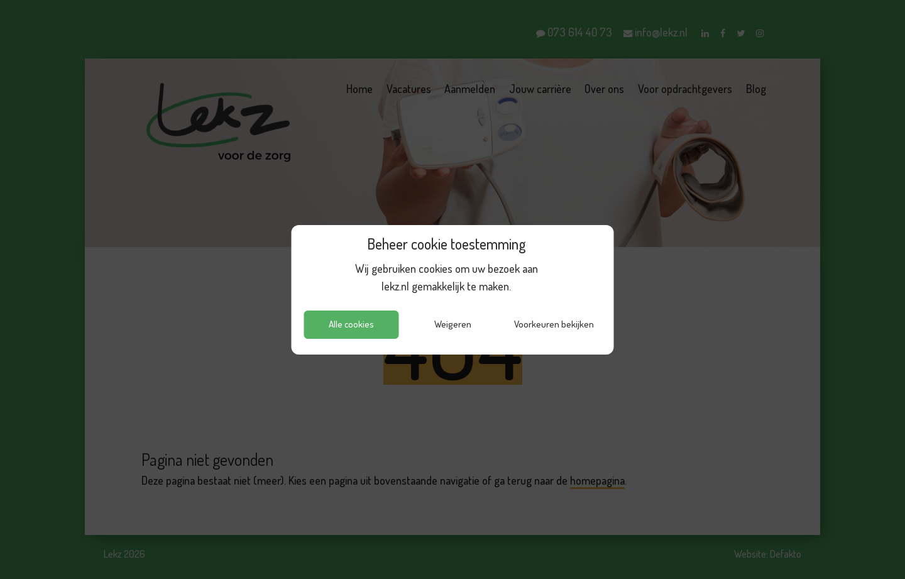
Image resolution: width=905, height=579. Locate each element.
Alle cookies (351, 324)
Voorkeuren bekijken (554, 324)
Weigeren (452, 324)
